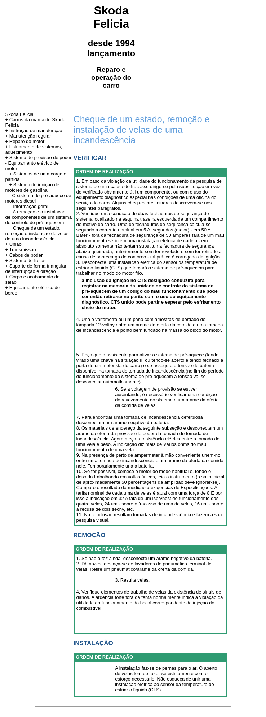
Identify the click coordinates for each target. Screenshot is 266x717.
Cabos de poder (26, 255)
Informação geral (30, 206)
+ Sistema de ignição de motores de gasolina (32, 187)
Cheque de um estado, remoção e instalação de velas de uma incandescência (37, 233)
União (15, 244)
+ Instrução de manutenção (33, 130)
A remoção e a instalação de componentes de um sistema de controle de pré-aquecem (38, 217)
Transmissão (22, 249)
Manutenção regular (30, 136)
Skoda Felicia (19, 114)
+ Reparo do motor (25, 141)
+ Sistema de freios (25, 260)
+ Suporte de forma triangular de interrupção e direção (35, 268)
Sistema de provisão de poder (40, 157)
